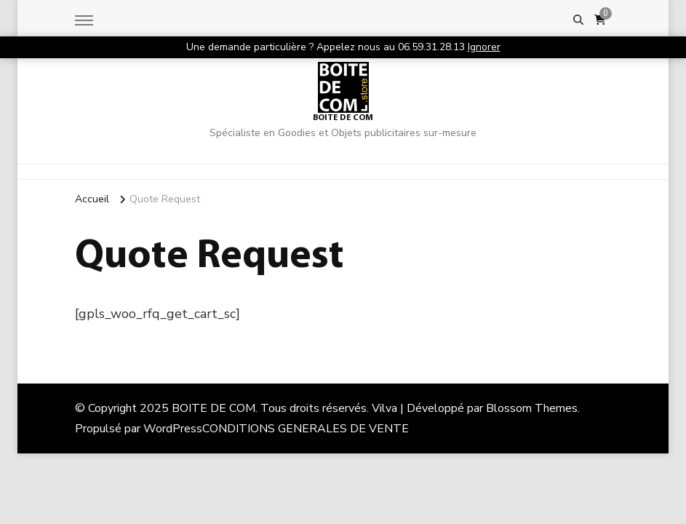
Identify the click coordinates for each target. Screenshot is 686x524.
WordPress (172, 429)
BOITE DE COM (343, 118)
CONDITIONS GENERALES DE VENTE (305, 429)
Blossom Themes (532, 408)
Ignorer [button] (484, 47)
